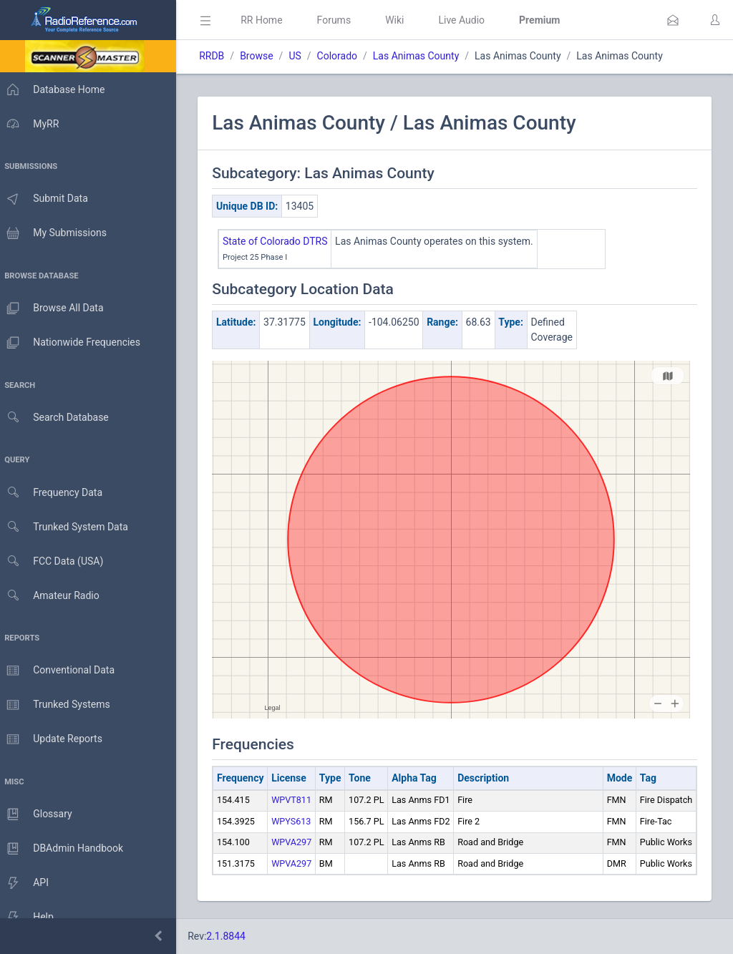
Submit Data (47, 199)
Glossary (39, 814)
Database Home (56, 89)
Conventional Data (61, 670)
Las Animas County (423, 56)
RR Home (268, 20)
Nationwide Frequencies (73, 342)
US (302, 56)
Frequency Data (55, 493)
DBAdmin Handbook (65, 848)
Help (30, 917)
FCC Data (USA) (55, 561)
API (28, 883)
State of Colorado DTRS (282, 241)
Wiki (401, 20)
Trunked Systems (58, 705)
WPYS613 (298, 821)
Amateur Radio (53, 596)
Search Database (58, 418)
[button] (672, 20)
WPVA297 (298, 842)
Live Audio (468, 20)
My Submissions (57, 233)
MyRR (33, 123)
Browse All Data (55, 308)
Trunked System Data (67, 527)
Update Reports (55, 739)
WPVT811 (298, 799)
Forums (341, 20)
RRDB (218, 56)
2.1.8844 (233, 936)
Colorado (344, 56)
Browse (263, 56)
